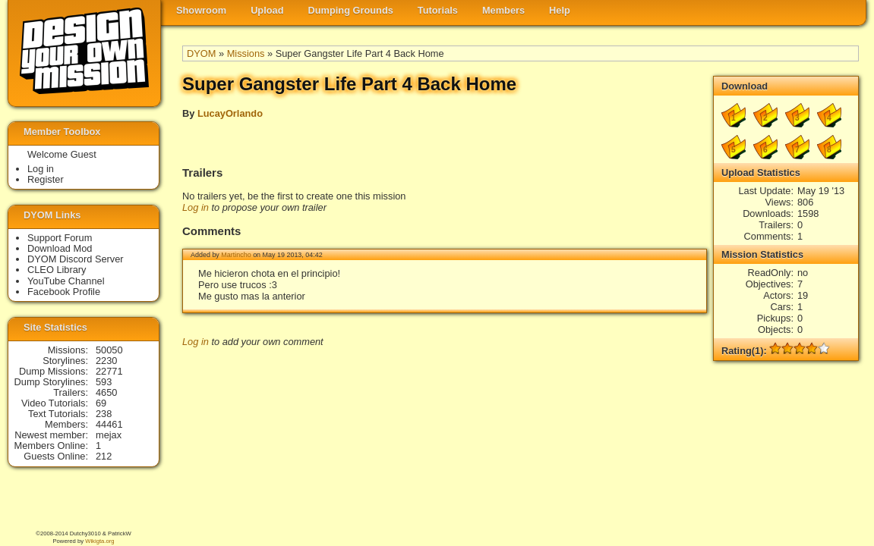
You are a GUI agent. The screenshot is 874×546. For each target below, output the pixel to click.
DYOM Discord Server (75, 259)
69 (101, 403)
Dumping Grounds (350, 10)
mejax (108, 435)
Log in (195, 207)
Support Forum (59, 237)
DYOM (201, 53)
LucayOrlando (230, 113)
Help (559, 10)
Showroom (201, 10)
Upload (267, 10)
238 (104, 413)
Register (45, 179)
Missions (246, 53)
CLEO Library (57, 269)
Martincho (236, 255)
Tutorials (438, 10)
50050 (109, 350)
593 (104, 382)
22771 (109, 371)
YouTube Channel (66, 281)
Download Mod (59, 248)
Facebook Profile (63, 291)
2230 (106, 360)
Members (503, 10)
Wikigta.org (99, 541)
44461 (109, 424)
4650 (106, 392)
